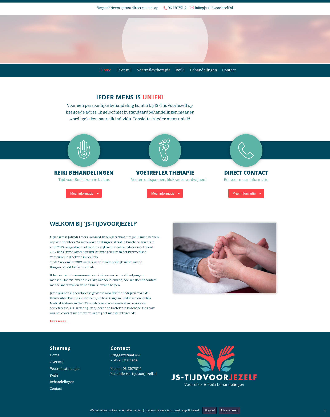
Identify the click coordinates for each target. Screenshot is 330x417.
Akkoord (209, 410)
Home (105, 70)
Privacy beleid (229, 410)
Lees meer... (59, 321)
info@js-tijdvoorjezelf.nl (138, 374)
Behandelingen (203, 70)
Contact (229, 70)
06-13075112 (132, 369)
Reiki (180, 70)
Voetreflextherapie (153, 70)
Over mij (124, 70)
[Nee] (325, 410)
